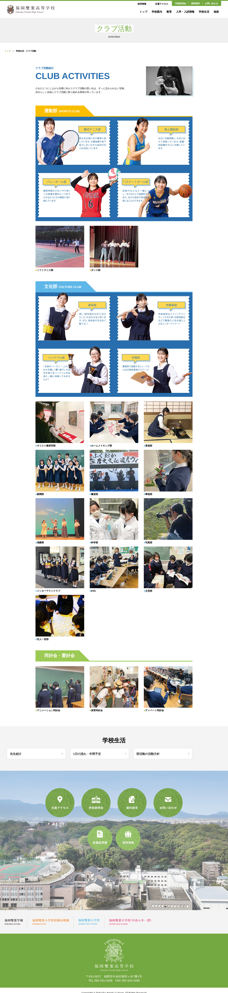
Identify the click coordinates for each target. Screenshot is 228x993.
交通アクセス (161, 4)
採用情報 (142, 4)
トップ (143, 11)
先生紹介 (16, 753)
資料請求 (195, 3)
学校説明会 (180, 3)
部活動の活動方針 (148, 753)
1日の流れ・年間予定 (87, 753)
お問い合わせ (211, 3)
